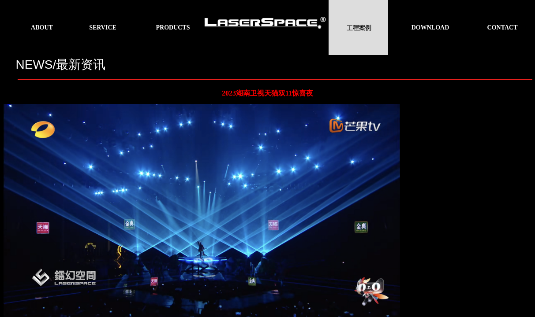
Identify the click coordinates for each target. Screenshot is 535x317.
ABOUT (42, 27)
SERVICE (102, 27)
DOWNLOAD (430, 27)
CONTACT (502, 27)
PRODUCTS (173, 27)
